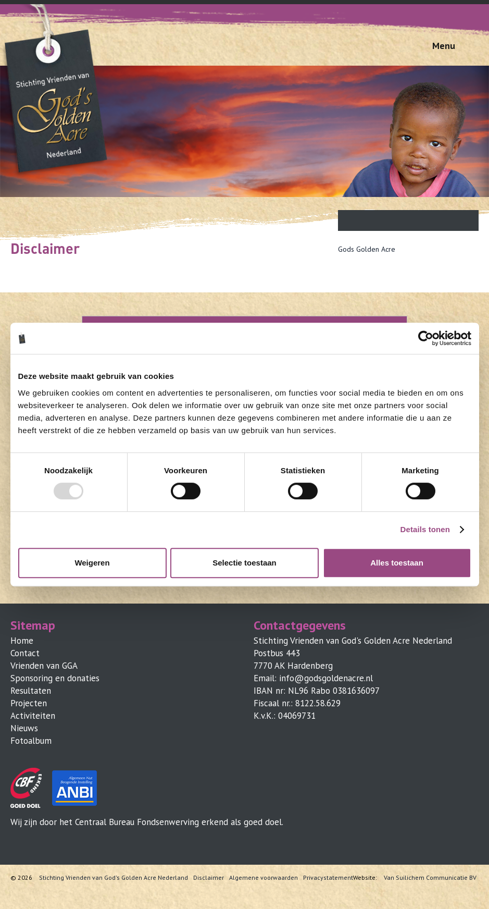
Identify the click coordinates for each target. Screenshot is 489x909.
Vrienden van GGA (44, 665)
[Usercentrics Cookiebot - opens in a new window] (425, 338)
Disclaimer (208, 878)
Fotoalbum (31, 740)
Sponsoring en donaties (54, 678)
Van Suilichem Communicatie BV (430, 878)
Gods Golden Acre (366, 249)
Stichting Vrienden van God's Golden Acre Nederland (113, 878)
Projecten (28, 703)
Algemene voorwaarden (263, 878)
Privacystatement (328, 878)
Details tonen (425, 529)
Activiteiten (32, 715)
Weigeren (91, 562)
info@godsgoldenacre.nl (326, 678)
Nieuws (24, 728)
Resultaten (30, 690)
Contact (25, 653)
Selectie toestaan (244, 562)
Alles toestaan (396, 562)
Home (21, 640)
